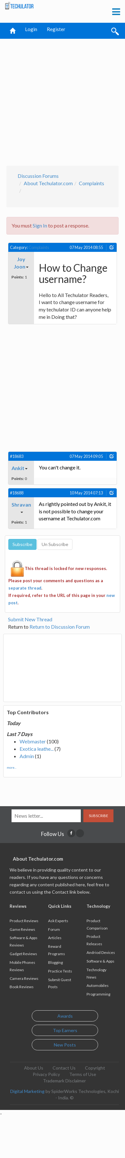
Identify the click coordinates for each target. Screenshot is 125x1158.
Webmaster (33, 741)
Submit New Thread (30, 619)
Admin (27, 756)
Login (31, 29)
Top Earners (65, 1030)
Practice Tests (60, 971)
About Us (33, 1068)
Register (56, 29)
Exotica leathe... (37, 749)
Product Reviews (24, 920)
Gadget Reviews (23, 953)
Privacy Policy (46, 1074)
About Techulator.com (48, 183)
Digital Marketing (27, 1091)
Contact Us (64, 1068)
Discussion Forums (38, 176)
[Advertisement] (60, 100)
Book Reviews (22, 986)
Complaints (91, 183)
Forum (54, 929)
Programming (98, 994)
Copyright (95, 1068)
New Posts (65, 1044)
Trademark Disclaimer (64, 1080)
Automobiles (98, 985)
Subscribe (98, 816)
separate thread (24, 588)
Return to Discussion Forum (59, 627)
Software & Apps (100, 961)
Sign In (40, 225)
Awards (65, 1016)
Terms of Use (82, 1074)
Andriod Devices (101, 952)
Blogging (55, 962)
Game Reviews (22, 929)
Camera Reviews (24, 978)
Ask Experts (58, 920)
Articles (55, 937)
